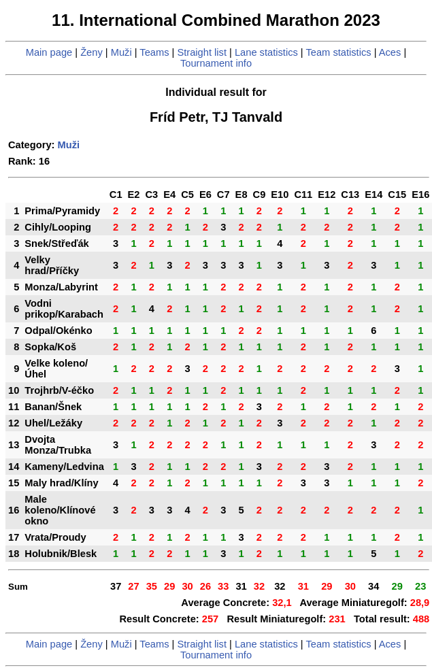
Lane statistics (266, 52)
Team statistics (338, 52)
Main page (49, 52)
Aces (390, 52)
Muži (121, 52)
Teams (154, 52)
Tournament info (216, 63)
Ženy (91, 52)
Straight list (202, 52)
